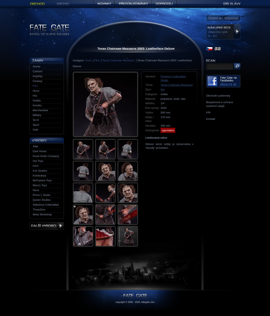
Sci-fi (36, 120)
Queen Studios (42, 199)
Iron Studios (40, 170)
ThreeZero (39, 209)
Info (208, 112)
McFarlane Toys (42, 180)
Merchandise (40, 110)
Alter (35, 146)
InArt (35, 165)
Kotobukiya (39, 175)
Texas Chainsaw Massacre (118, 60)
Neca (36, 190)
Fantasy (37, 81)
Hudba (37, 100)
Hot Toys (38, 161)
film (163, 89)
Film (96, 60)
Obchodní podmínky (218, 95)
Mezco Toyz (40, 185)
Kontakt (210, 118)
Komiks (37, 105)
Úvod (88, 60)
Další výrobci (47, 226)
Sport (36, 124)
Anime (36, 66)
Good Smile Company (46, 156)
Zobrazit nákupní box (237, 31)
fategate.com (148, 302)
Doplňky (37, 76)
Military (37, 115)
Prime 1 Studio (41, 195)
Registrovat (231, 17)
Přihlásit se (215, 17)
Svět (35, 129)
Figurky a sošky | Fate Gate (46, 25)
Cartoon (37, 71)
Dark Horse (39, 151)
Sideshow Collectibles (46, 204)
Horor (36, 90)
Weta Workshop (42, 214)
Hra (35, 95)
